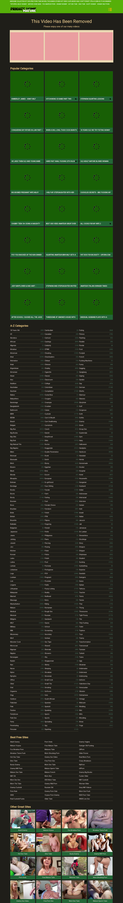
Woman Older (84, 784)
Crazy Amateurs (85, 761)
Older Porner (83, 753)
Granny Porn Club (51, 791)
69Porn (81, 768)
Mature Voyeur (15, 746)
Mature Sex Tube (16, 772)
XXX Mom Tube (50, 780)
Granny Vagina (84, 742)
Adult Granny (22, 4)
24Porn (81, 749)
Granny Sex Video (51, 757)
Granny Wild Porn (51, 784)
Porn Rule (13, 791)
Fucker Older (83, 776)
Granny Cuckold (16, 787)
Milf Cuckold (83, 780)
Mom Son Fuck (84, 791)
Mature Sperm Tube (52, 768)
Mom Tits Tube (15, 784)
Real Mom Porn (84, 757)
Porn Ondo (48, 742)
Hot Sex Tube (72, 4)
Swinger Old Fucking (86, 746)
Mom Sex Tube (50, 765)
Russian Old (49, 787)
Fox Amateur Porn (48, 4)
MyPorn (82, 765)
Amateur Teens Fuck (17, 753)
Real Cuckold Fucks (17, 799)
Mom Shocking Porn (52, 753)
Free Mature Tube (51, 746)
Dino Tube (81, 4)
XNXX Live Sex (84, 799)
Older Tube (48, 799)
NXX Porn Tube (84, 795)
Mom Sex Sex (15, 780)
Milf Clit (13, 776)
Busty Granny (91, 4)
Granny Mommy (61, 4)
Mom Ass (48, 776)
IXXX (12, 795)
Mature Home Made (34, 4)
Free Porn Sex (50, 761)
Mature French (50, 772)
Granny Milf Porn (103, 4)
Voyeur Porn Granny (52, 795)
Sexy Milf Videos (85, 787)
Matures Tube (50, 749)
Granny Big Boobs (85, 772)
